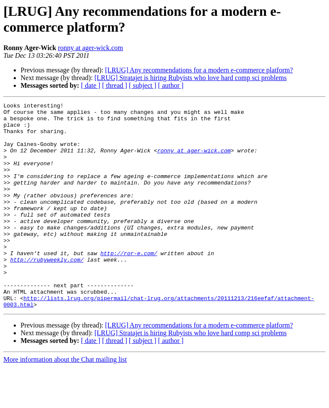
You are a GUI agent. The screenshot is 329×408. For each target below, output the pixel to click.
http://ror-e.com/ (128, 284)
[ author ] (171, 85)
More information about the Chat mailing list (65, 400)
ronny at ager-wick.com (90, 47)
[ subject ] (142, 85)
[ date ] (90, 85)
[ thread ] (114, 85)
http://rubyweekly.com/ (47, 291)
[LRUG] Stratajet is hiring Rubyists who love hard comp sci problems (190, 77)
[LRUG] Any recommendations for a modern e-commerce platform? (199, 70)
